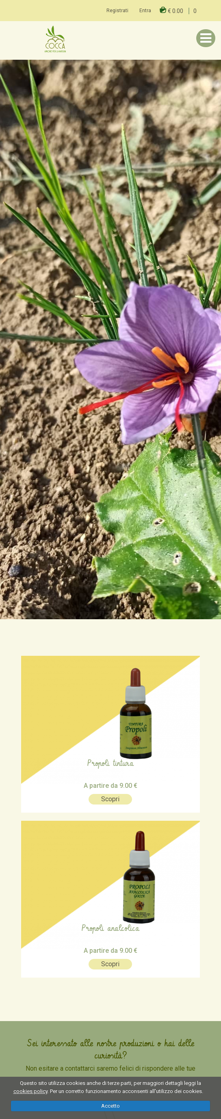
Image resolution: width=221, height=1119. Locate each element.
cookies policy (30, 1091)
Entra (145, 10)
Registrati (117, 10)
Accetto (110, 1106)
